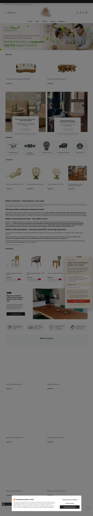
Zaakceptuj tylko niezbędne (69, 499)
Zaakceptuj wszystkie (70, 507)
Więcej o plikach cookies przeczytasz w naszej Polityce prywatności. (36, 507)
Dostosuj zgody (69, 503)
